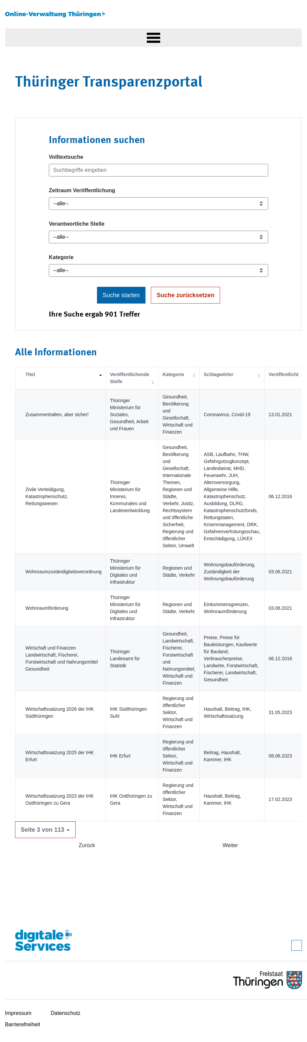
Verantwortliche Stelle (76, 224)
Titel (30, 374)
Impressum (18, 1013)
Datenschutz (66, 1013)
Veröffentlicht (283, 374)
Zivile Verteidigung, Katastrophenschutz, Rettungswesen (46, 496)
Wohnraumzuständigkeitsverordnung (63, 571)
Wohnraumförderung (46, 608)
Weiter (230, 845)
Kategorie (61, 257)
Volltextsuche (66, 157)
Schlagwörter (218, 374)
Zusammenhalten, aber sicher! (57, 414)
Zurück (87, 845)
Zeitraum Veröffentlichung (82, 190)
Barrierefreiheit (22, 1024)
